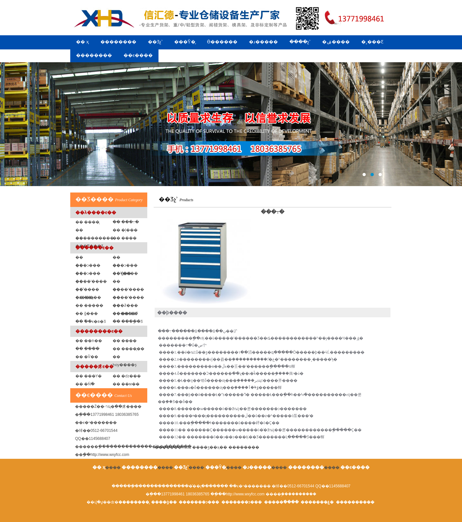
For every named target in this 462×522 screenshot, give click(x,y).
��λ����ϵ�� (95, 212)
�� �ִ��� (87, 349)
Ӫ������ (222, 41)
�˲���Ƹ (372, 41)
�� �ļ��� (125, 230)
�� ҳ (82, 41)
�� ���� (125, 340)
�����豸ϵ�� (94, 366)
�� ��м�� (126, 384)
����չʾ (300, 41)
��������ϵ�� (99, 331)
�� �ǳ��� (127, 376)
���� (244, 447)
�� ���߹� (126, 222)
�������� (118, 41)
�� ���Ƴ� (88, 376)
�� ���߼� (125, 238)
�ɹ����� (263, 41)
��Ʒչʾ (155, 41)
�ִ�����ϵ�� (94, 247)
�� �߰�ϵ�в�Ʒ (90, 321)
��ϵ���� (138, 55)
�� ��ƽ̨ (84, 297)
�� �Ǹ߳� (85, 384)
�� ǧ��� (86, 313)
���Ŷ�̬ (184, 41)
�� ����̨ (87, 222)
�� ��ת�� (88, 340)
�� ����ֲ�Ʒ (128, 321)
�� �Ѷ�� (86, 357)
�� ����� (89, 305)
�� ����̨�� (128, 349)
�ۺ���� (336, 41)
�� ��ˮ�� (125, 313)
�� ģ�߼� (122, 273)
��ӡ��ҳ (209, 447)
